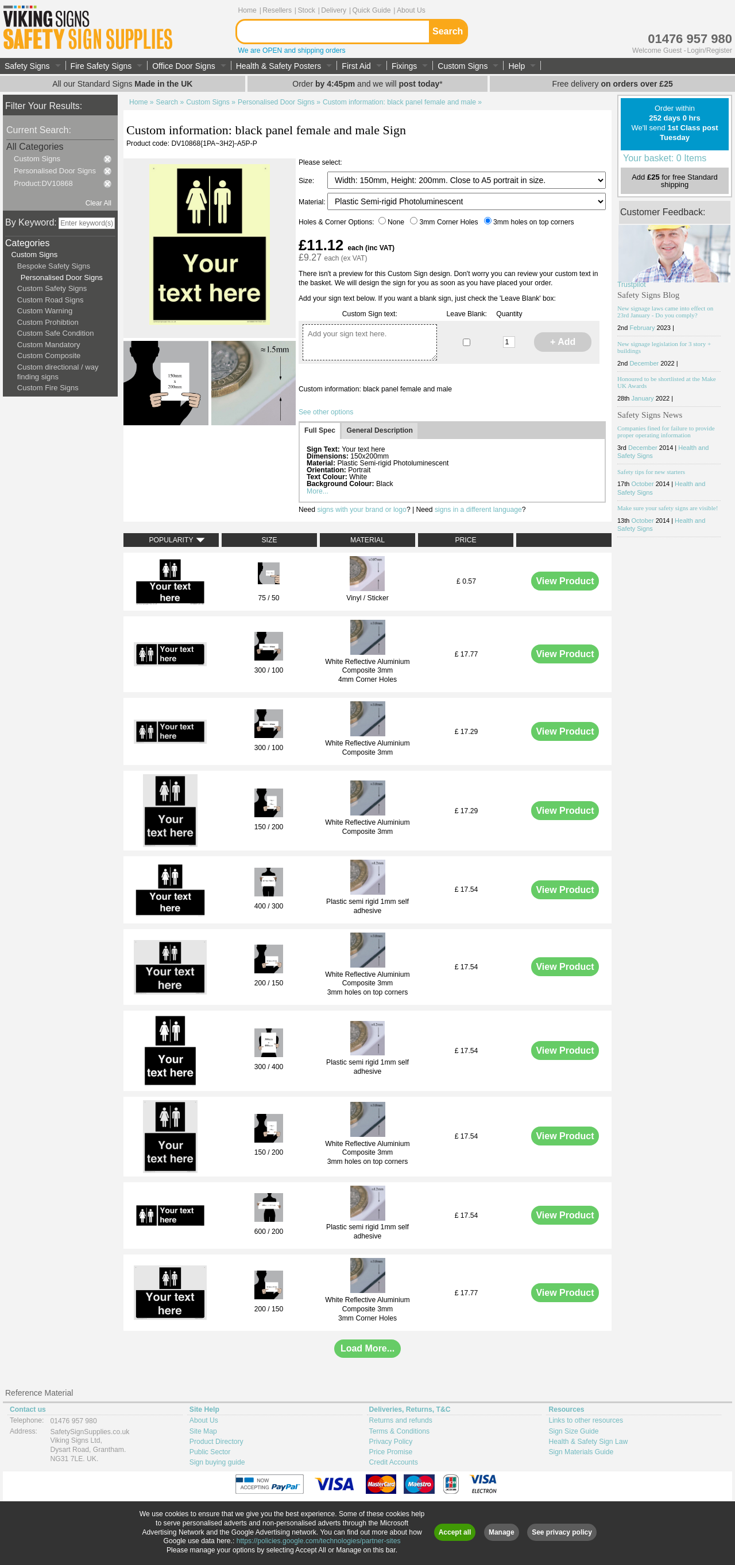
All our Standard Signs (122, 83)
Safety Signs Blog (648, 295)
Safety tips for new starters (651, 471)
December (644, 363)
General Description (379, 430)
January (642, 398)
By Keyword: (31, 222)
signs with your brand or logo (361, 510)
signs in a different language (478, 510)
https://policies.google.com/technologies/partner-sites (319, 1541)
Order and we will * (367, 83)
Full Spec (319, 430)
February (642, 327)
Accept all (455, 1532)
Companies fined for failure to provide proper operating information (666, 431)
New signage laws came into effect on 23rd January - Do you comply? (665, 312)
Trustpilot (631, 285)
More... (317, 491)
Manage (501, 1532)
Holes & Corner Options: (337, 222)
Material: (313, 202)
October (642, 483)
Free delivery (612, 83)
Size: (307, 181)
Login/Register (709, 50)
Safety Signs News (649, 415)
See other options (326, 412)
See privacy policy (562, 1532)
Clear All (98, 203)
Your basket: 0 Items (664, 158)
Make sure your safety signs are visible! (667, 507)
